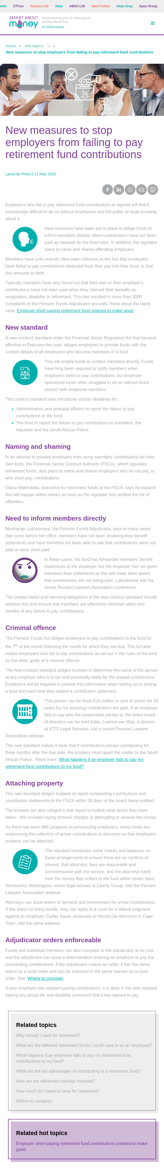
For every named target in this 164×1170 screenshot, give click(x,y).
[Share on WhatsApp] (130, 190)
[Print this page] (153, 193)
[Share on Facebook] (107, 190)
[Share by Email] (141, 190)
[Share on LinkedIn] (119, 190)
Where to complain (45, 978)
